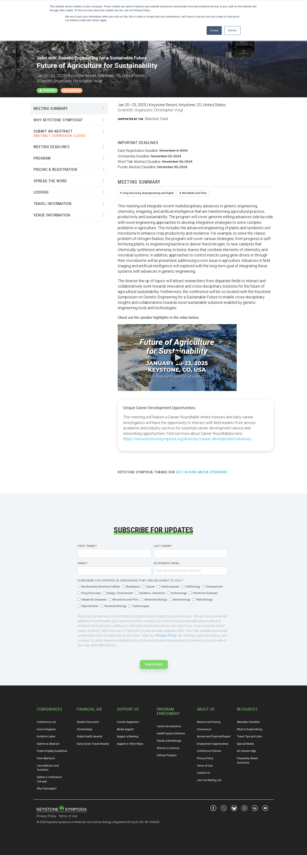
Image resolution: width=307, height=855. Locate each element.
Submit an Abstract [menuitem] (48, 743)
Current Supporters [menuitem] (128, 722)
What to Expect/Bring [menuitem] (249, 729)
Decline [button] (232, 30)
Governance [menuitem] (204, 729)
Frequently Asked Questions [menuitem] (247, 760)
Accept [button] (214, 30)
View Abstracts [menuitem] (46, 758)
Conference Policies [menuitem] (209, 751)
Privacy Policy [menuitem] (205, 758)
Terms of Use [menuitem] (205, 765)
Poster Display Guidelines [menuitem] (52, 751)
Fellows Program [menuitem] (167, 755)
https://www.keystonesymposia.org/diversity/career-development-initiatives (187, 439)
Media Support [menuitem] (125, 729)
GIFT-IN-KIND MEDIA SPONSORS (201, 472)
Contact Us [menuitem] (203, 772)
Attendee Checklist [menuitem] (248, 722)
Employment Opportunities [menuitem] (212, 743)
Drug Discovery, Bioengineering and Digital (148, 193)
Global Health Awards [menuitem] (89, 736)
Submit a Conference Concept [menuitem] (50, 779)
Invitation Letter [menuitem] (46, 736)
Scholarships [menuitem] (84, 729)
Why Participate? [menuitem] (46, 788)
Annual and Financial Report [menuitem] (213, 736)
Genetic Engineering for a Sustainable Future (102, 58)
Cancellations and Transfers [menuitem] (48, 768)
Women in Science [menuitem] (168, 748)
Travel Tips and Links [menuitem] (249, 736)
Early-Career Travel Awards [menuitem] (93, 743)
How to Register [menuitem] (46, 729)
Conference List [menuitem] (46, 722)
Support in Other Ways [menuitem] (130, 743)
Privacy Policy (165, 635)
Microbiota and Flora (194, 193)
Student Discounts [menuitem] (88, 722)
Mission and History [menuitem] (209, 722)
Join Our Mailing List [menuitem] (209, 780)
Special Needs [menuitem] (245, 743)
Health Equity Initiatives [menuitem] (171, 733)
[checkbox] (152, 597)
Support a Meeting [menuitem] (127, 736)
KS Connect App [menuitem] (246, 751)
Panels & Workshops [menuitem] (169, 740)
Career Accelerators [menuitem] (169, 726)
